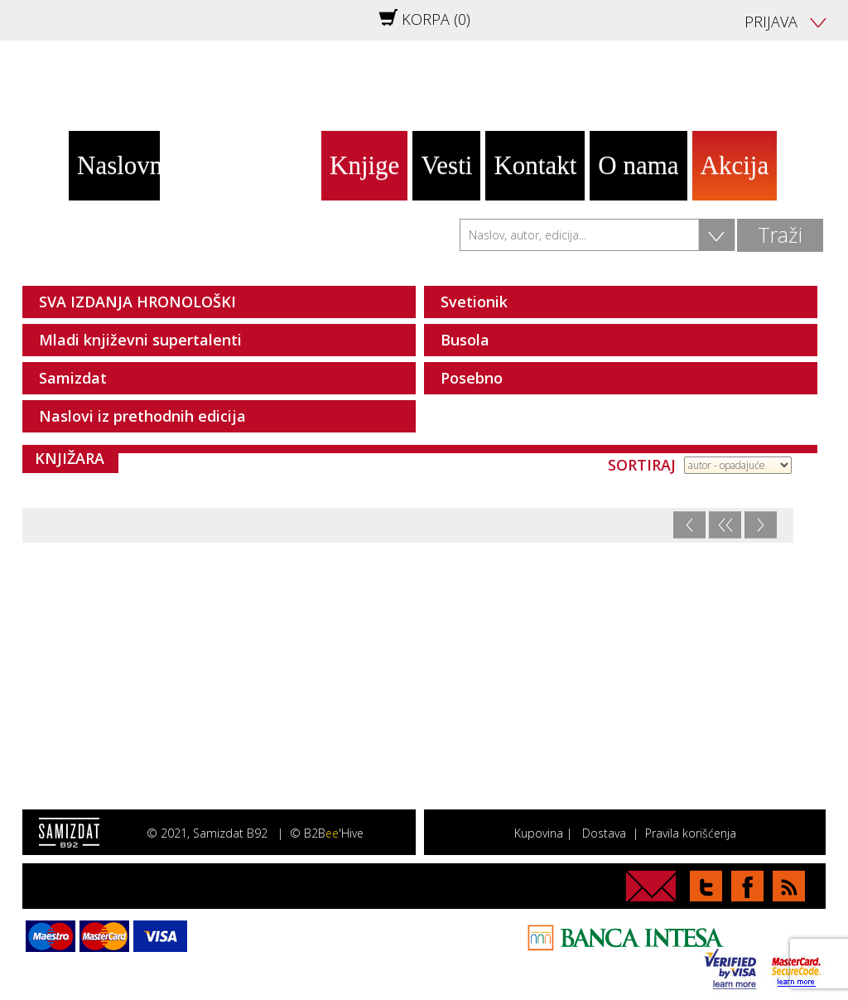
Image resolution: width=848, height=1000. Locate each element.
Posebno (472, 378)
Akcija (735, 165)
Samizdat (73, 378)
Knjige (364, 165)
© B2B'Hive (327, 833)
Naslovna (118, 165)
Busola (465, 340)
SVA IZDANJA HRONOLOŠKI (137, 302)
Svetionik (474, 302)
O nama (638, 165)
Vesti (446, 165)
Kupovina (538, 833)
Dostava (604, 833)
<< (725, 525)
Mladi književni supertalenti (140, 340)
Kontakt (535, 165)
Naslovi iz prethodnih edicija (142, 416)
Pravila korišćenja (690, 833)
